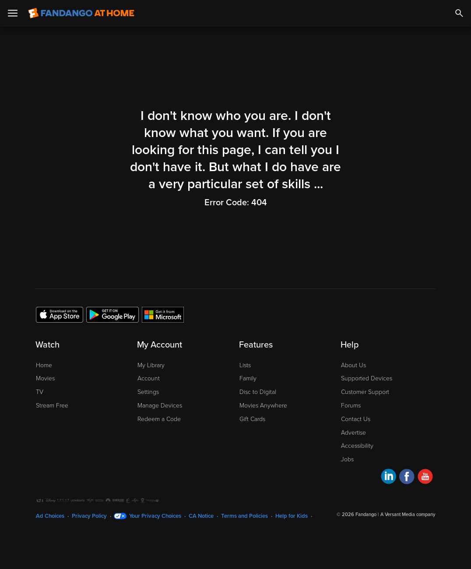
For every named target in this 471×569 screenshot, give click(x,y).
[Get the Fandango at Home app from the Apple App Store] (59, 314)
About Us (353, 365)
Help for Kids (291, 516)
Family (248, 378)
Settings (148, 392)
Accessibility (357, 446)
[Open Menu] (13, 13)
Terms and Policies (244, 516)
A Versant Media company (407, 514)
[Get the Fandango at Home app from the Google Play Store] (112, 314)
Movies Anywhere (263, 405)
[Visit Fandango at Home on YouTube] (425, 477)
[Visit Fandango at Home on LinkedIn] (388, 477)
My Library (151, 365)
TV (39, 392)
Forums (351, 405)
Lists (245, 365)
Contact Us (355, 419)
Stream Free (52, 405)
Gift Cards (252, 419)
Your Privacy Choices (155, 516)
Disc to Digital (257, 392)
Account (148, 378)
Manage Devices (159, 405)
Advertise (353, 432)
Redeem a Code (159, 419)
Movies (45, 378)
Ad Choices (50, 516)
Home (44, 365)
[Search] (459, 13)
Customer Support (365, 392)
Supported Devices (366, 378)
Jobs (347, 459)
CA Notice (201, 516)
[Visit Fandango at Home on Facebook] (407, 477)
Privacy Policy (89, 516)
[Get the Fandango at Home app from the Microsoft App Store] (162, 314)
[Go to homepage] (81, 13)
